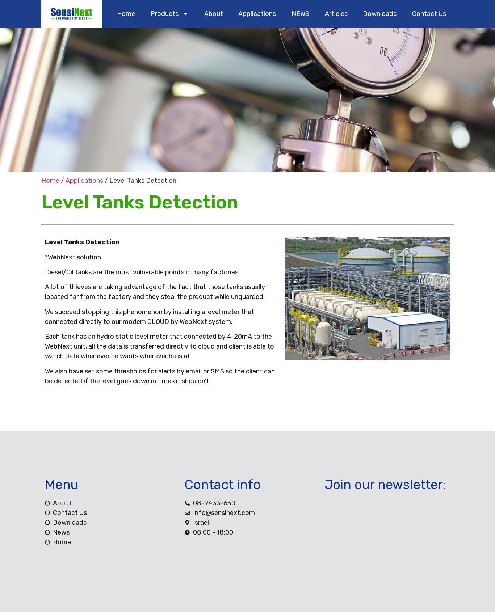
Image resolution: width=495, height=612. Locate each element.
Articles (336, 14)
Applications (257, 14)
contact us (429, 14)
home (126, 14)
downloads (380, 14)
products (170, 14)
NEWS (300, 14)
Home (50, 181)
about (213, 14)
